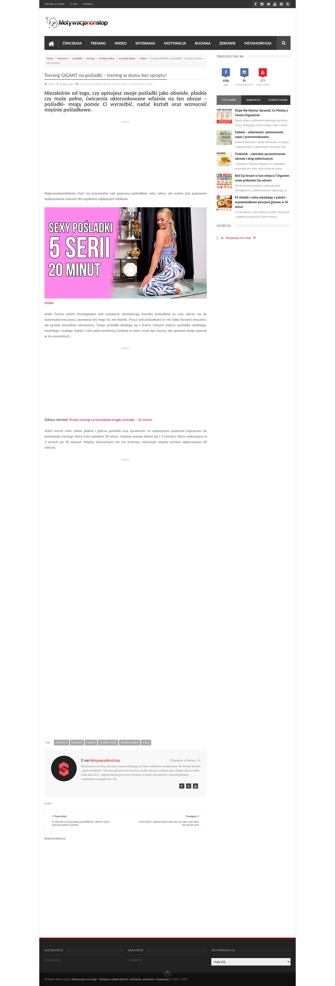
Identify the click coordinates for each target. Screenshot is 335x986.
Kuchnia (203, 43)
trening (90, 58)
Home (50, 58)
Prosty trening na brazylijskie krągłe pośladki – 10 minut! (110, 420)
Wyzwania (145, 43)
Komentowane (278, 100)
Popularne (229, 100)
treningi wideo (127, 58)
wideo (143, 58)
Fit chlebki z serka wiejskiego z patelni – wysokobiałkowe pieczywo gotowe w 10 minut (261, 202)
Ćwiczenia (72, 43)
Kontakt (88, 4)
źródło (49, 303)
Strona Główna (54, 4)
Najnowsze (254, 100)
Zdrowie (227, 43)
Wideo (120, 43)
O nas (73, 4)
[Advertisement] (125, 154)
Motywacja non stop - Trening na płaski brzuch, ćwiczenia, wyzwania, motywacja (120, 979)
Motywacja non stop (238, 237)
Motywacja (175, 43)
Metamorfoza (257, 43)
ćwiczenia (62, 58)
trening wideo (107, 58)
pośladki (77, 58)
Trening (98, 43)
